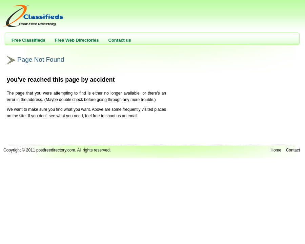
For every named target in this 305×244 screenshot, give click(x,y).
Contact (293, 150)
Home (275, 150)
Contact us (119, 40)
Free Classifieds (28, 40)
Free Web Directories (77, 40)
